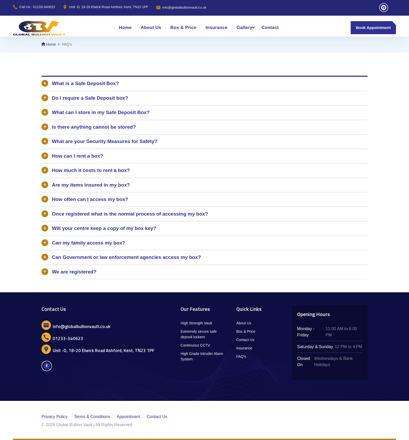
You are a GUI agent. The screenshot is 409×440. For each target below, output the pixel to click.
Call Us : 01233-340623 (37, 7)
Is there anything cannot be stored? (94, 127)
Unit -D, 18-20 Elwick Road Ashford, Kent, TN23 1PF (108, 7)
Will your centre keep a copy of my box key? (104, 228)
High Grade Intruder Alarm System (202, 356)
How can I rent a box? (77, 156)
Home (125, 27)
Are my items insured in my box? (91, 185)
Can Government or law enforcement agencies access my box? (126, 257)
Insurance (216, 27)
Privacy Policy (54, 416)
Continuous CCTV (195, 345)
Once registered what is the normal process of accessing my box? (130, 214)
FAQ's (241, 356)
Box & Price (183, 27)
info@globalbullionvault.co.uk (185, 7)
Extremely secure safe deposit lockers (199, 334)
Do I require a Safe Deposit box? (90, 98)
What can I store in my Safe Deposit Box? (101, 112)
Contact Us (245, 340)
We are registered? (74, 272)
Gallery (244, 27)
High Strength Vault (196, 323)
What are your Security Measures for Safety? (104, 141)
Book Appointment (373, 27)
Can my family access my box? (88, 243)
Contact (270, 27)
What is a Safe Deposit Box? (85, 83)
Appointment (128, 416)
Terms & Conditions (92, 416)
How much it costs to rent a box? (91, 170)
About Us (151, 27)
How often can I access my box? (90, 199)
